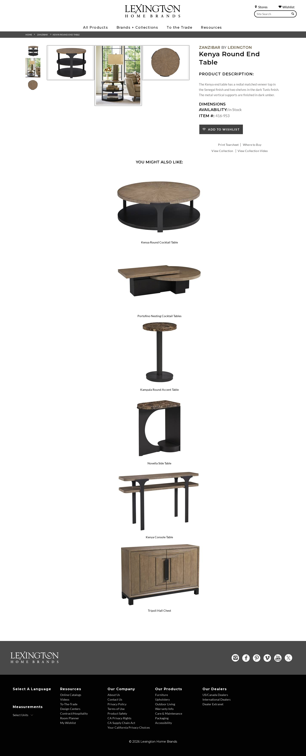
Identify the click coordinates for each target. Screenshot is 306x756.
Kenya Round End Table (66, 34)
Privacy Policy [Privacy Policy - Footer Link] (117, 704)
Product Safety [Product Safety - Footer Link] (117, 713)
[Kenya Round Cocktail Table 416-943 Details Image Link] (159, 237)
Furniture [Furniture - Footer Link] (161, 695)
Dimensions (212, 104)
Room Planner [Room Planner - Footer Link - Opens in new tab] (69, 718)
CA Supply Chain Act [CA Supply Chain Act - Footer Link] (121, 723)
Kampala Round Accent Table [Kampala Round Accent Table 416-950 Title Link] (159, 389)
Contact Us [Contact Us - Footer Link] (115, 699)
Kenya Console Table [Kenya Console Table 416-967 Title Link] (159, 537)
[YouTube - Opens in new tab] (278, 658)
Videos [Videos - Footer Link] (64, 699)
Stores (261, 7)
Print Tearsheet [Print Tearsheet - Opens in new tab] (228, 144)
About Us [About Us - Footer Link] (114, 695)
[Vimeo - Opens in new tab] (267, 658)
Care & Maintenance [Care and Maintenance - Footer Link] (168, 713)
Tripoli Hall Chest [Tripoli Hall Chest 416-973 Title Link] (159, 610)
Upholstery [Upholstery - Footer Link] (162, 699)
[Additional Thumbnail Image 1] (33, 50)
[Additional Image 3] (166, 62)
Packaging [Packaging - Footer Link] (162, 718)
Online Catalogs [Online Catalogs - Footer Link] (70, 695)
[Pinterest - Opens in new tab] (256, 658)
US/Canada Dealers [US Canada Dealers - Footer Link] (215, 695)
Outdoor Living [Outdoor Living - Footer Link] (165, 704)
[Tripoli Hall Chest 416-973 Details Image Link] (159, 605)
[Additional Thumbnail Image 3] (33, 85)
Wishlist (286, 7)
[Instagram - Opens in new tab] (235, 658)
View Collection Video (253, 151)
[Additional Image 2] (118, 75)
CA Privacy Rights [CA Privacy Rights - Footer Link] (119, 718)
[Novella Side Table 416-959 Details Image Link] (159, 457)
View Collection (222, 151)
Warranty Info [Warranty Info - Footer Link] (164, 709)
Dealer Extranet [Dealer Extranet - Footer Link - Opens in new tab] (213, 704)
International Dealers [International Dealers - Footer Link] (217, 699)
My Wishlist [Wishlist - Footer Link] (68, 723)
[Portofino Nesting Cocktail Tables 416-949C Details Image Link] (159, 310)
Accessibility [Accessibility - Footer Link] (163, 723)
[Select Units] (23, 715)
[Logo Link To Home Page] (152, 16)
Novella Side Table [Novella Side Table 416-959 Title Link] (159, 463)
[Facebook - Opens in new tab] (246, 658)
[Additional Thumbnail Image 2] (33, 68)
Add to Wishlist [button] (223, 129)
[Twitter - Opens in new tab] (288, 658)
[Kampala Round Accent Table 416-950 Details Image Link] (159, 384)
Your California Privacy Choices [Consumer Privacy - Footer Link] (129, 727)
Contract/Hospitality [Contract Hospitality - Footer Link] (74, 713)
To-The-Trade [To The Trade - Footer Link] (68, 704)
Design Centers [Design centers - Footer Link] (70, 709)
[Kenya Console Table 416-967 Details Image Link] (159, 531)
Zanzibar (42, 34)
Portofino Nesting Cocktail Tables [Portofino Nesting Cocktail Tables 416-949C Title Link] (159, 316)
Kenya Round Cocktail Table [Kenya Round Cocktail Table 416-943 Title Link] (159, 242)
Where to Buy (252, 144)
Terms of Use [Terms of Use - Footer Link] (116, 709)
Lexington (240, 47)
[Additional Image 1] (70, 62)
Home (29, 34)
